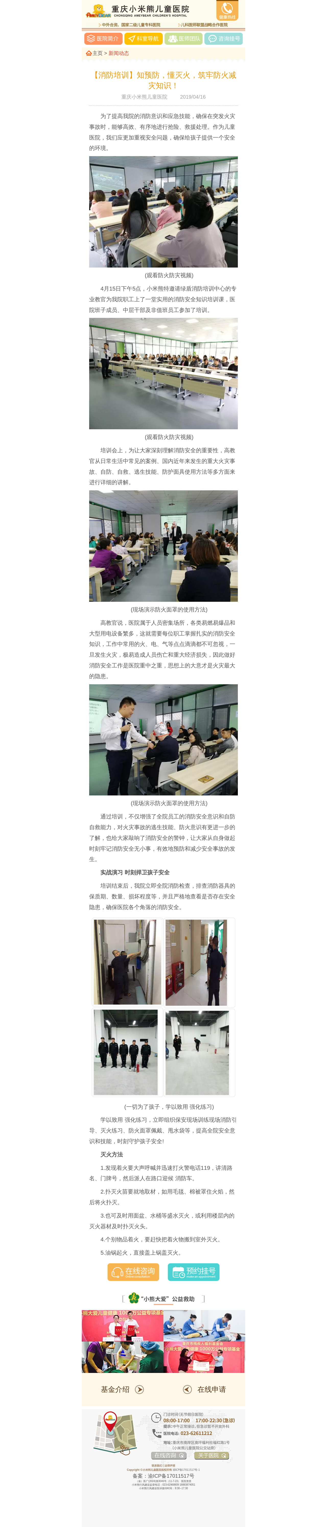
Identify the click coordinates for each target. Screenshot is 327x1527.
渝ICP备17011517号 (171, 1476)
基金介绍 (115, 1389)
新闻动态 (119, 53)
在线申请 (211, 1389)
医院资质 (186, 1481)
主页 (97, 53)
